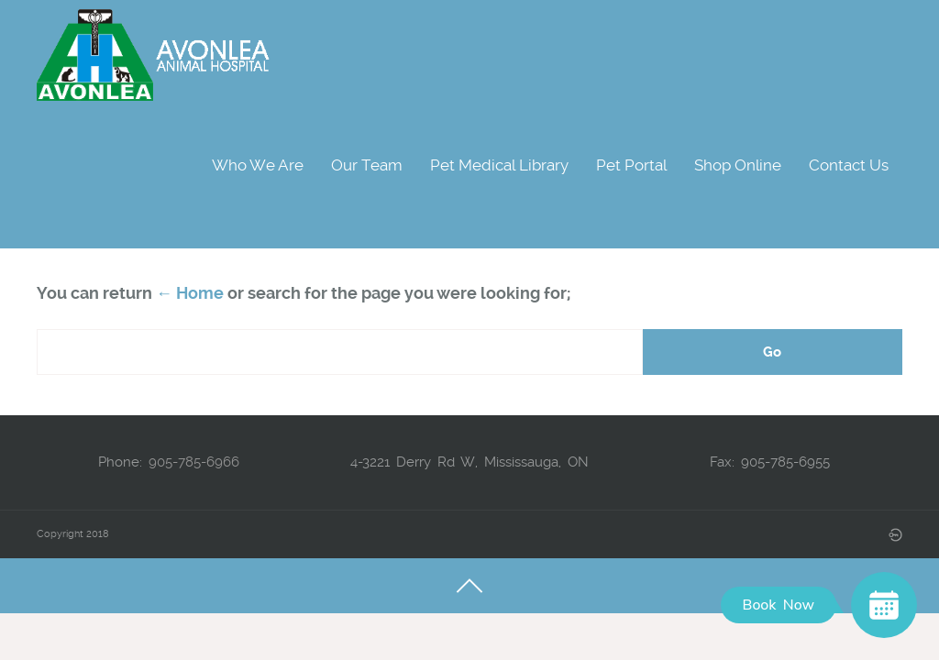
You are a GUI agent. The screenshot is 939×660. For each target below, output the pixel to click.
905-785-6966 (194, 462)
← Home (190, 292)
